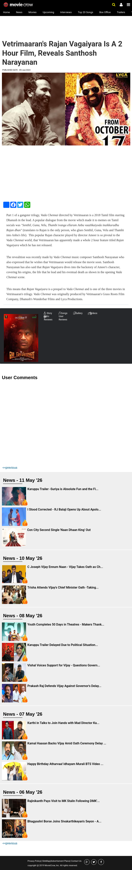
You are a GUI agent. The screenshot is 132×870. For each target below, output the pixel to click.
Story (49, 313)
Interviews (66, 12)
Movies (33, 12)
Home (6, 12)
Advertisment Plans (60, 861)
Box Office (105, 12)
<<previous (10, 467)
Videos (93, 313)
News (19, 12)
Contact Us (75, 861)
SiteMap (46, 861)
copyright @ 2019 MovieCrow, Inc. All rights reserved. (53, 865)
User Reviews (63, 318)
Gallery (79, 313)
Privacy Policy (34, 861)
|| (41, 861)
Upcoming (48, 12)
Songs (64, 313)
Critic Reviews (48, 318)
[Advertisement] (32, 27)
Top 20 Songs (85, 12)
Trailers (121, 12)
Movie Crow (18, 4)
